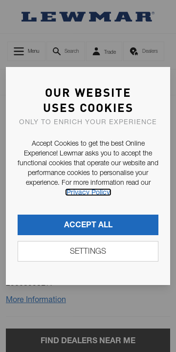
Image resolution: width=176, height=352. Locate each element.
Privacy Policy (88, 192)
